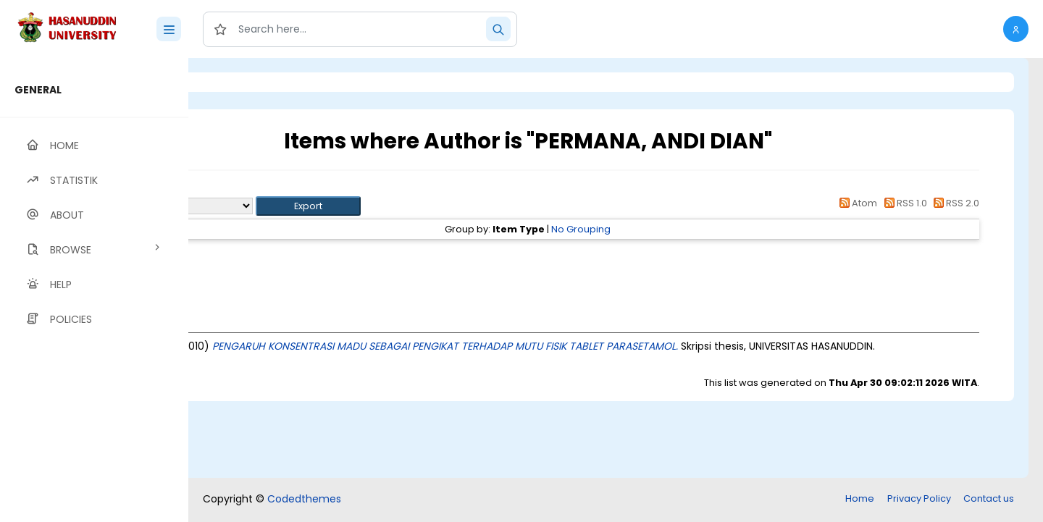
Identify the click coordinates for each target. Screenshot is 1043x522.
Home (859, 498)
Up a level (267, 189)
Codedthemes (304, 499)
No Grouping (662, 229)
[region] (94, 290)
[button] (1016, 29)
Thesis (295, 255)
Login (250, 82)
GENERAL (38, 90)
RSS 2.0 (954, 203)
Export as (259, 206)
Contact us (988, 498)
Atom (856, 203)
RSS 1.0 (902, 203)
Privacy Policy (919, 498)
